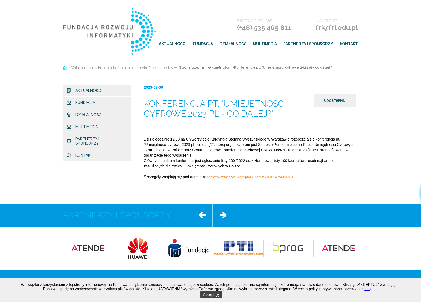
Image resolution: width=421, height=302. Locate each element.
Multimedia (265, 44)
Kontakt (349, 44)
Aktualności (172, 44)
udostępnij (334, 101)
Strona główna (191, 67)
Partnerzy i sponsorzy (308, 44)
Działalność (233, 44)
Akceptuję (211, 294)
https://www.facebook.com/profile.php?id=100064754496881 (250, 177)
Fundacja (203, 44)
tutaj (367, 289)
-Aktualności (218, 67)
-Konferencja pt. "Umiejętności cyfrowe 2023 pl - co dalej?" (282, 67)
